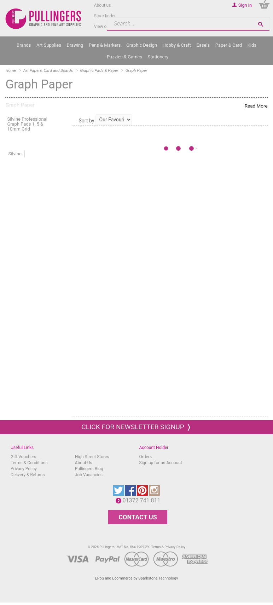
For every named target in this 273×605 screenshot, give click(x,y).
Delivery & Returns (28, 474)
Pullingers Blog (89, 468)
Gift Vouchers (23, 456)
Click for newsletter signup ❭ (136, 427)
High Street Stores (92, 456)
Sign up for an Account (160, 462)
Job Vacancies (89, 474)
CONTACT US (137, 517)
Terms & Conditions (29, 462)
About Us (83, 462)
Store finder (105, 15)
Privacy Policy (24, 468)
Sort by (86, 120)
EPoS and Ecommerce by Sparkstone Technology (136, 578)
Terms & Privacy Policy (168, 547)
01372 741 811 (143, 500)
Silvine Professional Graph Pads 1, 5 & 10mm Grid (27, 124)
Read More (256, 106)
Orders (145, 456)
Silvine (15, 153)
